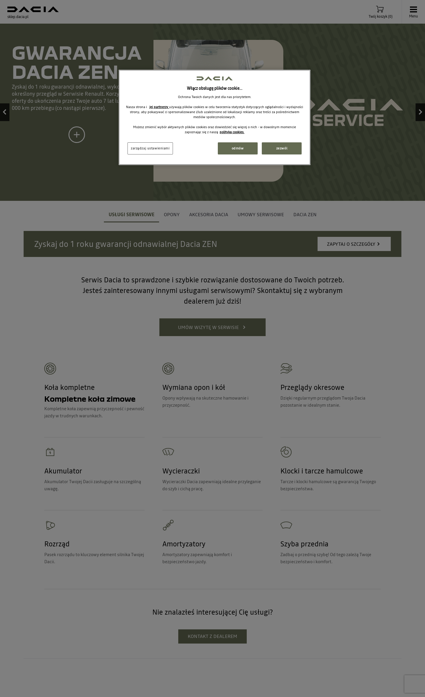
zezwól (281, 148)
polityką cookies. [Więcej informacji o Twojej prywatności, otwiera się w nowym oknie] (232, 132)
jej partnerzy (159, 107)
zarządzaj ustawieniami (150, 148)
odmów (238, 148)
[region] (214, 117)
